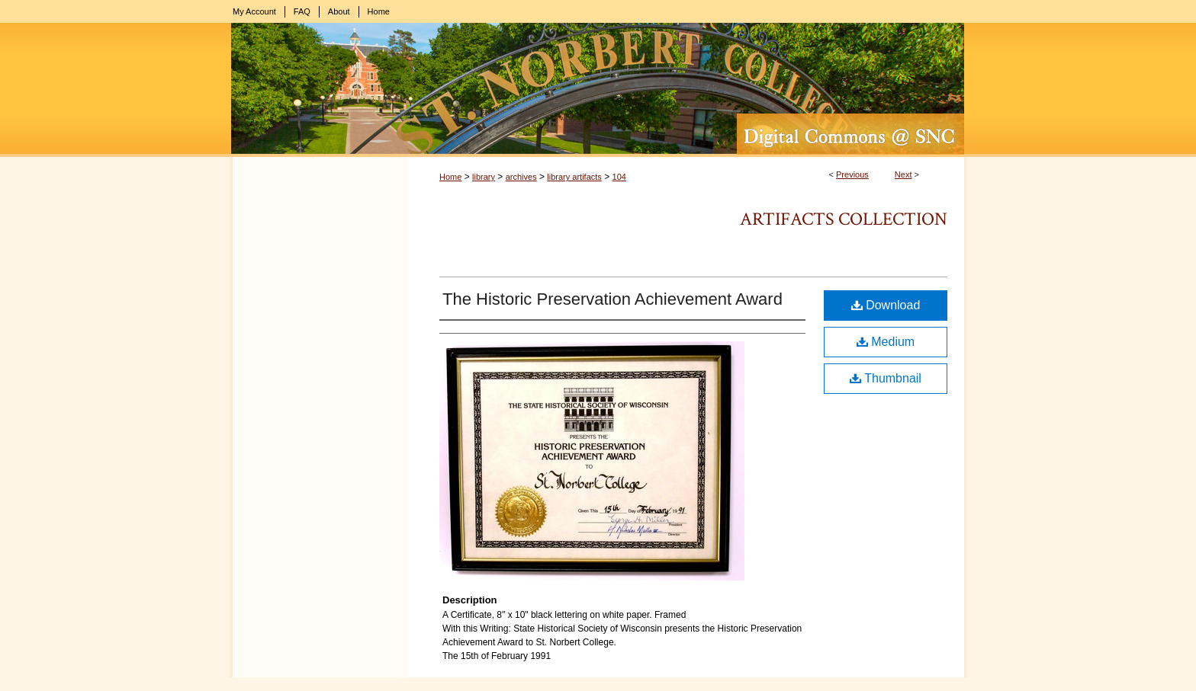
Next (903, 174)
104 (619, 176)
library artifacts (574, 176)
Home (450, 176)
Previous (852, 174)
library (483, 176)
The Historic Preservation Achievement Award (612, 299)
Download (886, 305)
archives (521, 176)
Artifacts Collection (843, 219)
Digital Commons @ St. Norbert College (598, 90)
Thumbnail (885, 378)
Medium (886, 341)
